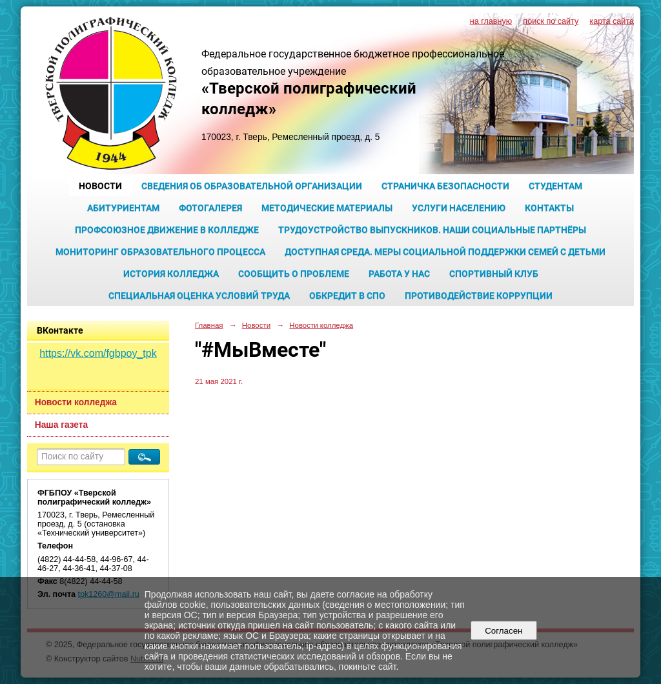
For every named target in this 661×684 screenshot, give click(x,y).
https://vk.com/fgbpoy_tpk (97, 353)
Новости (100, 186)
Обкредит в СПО (347, 295)
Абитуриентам (123, 208)
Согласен (503, 631)
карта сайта (611, 21)
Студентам (555, 186)
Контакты (549, 208)
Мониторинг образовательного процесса (160, 251)
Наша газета (61, 425)
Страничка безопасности (445, 186)
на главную (491, 21)
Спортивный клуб (493, 273)
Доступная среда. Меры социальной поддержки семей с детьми (445, 251)
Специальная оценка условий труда (199, 295)
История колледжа (171, 273)
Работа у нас (399, 273)
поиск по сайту (550, 21)
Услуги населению (458, 208)
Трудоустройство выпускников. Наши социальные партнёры (432, 230)
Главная (209, 325)
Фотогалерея (210, 208)
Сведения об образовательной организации (251, 186)
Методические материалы (326, 208)
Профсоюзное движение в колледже (167, 230)
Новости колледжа (76, 402)
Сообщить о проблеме (293, 273)
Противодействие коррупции (479, 295)
